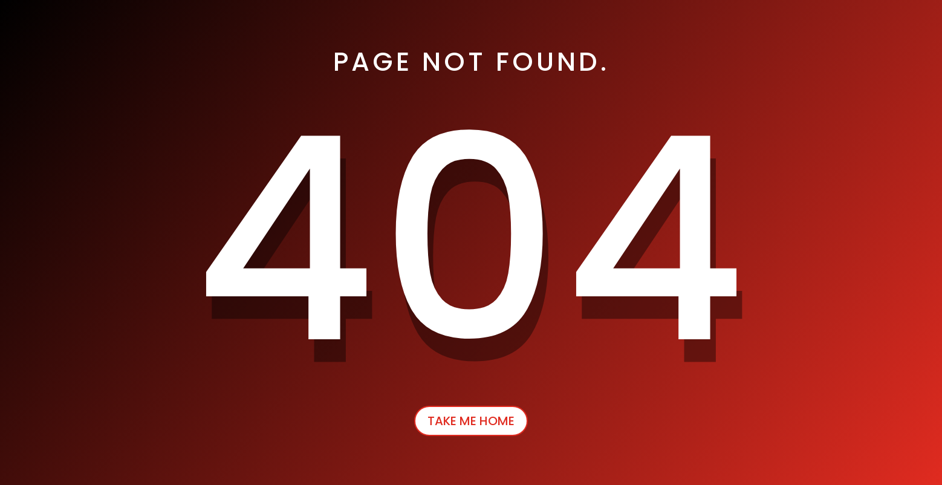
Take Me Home (471, 420)
